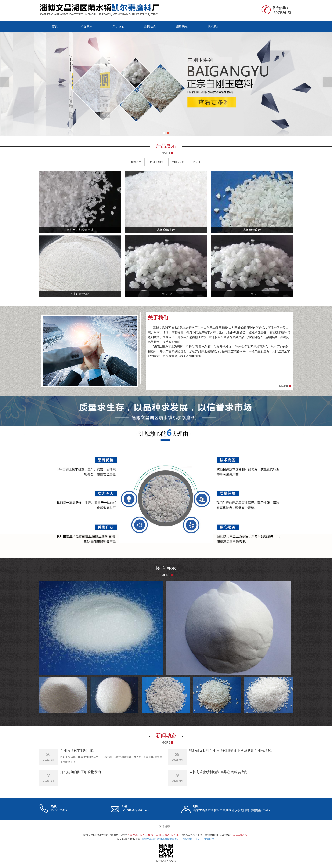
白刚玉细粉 (156, 162)
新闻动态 (150, 26)
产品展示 (87, 26)
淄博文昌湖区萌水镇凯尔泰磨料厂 (161, 839)
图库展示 (182, 26)
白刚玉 (197, 162)
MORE (166, 152)
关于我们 (118, 26)
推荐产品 (136, 162)
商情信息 (209, 839)
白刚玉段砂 (178, 162)
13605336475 (240, 834)
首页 (55, 26)
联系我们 (214, 26)
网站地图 (188, 839)
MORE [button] (283, 385)
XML (198, 839)
